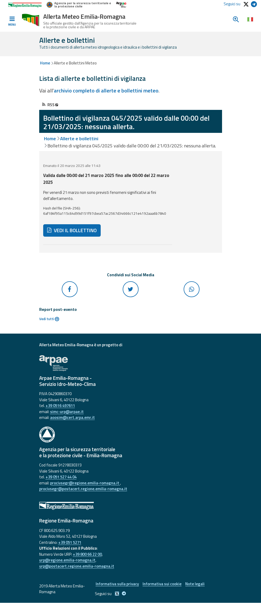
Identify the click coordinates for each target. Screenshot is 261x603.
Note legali (195, 584)
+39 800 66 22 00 (87, 554)
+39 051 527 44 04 (61, 477)
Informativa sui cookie (162, 584)
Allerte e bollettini (79, 138)
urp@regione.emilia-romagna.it (67, 560)
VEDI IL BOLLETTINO (72, 230)
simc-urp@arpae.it (67, 412)
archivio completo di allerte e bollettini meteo (106, 90)
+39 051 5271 (69, 542)
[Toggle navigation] (12, 21)
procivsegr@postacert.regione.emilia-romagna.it (83, 489)
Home (45, 63)
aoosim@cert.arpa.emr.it (72, 417)
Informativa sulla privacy (117, 584)
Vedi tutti (49, 318)
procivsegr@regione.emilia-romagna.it (85, 483)
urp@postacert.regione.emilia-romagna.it (76, 566)
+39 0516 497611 (60, 406)
